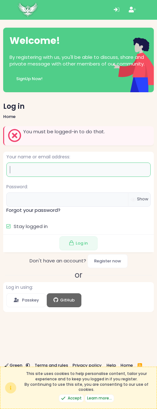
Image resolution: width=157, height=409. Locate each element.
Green (13, 365)
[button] (27, 365)
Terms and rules (51, 365)
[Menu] (8, 10)
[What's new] (148, 10)
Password (16, 187)
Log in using (19, 287)
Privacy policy (87, 365)
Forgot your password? (33, 210)
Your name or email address (37, 157)
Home (126, 365)
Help (111, 365)
